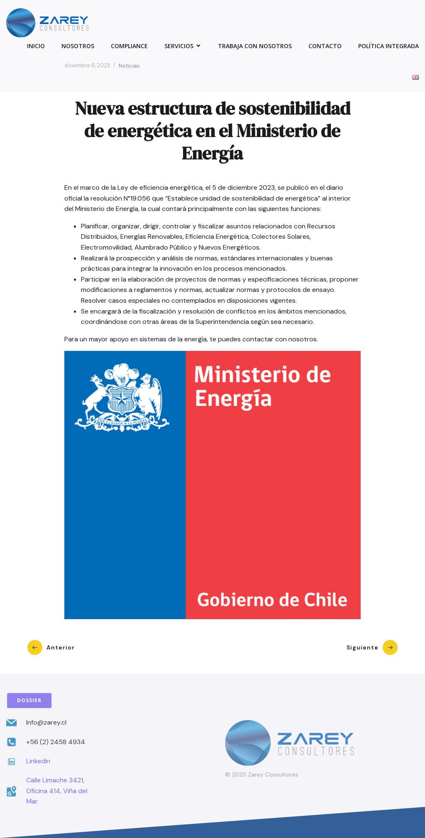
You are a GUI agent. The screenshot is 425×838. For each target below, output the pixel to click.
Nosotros (77, 46)
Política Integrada (388, 46)
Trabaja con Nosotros (255, 46)
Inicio (36, 46)
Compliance (129, 46)
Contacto (325, 46)
